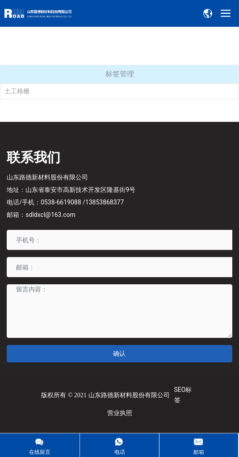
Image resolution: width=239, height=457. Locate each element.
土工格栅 (16, 91)
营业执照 (119, 412)
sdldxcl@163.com (50, 214)
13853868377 (104, 202)
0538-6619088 (61, 202)
